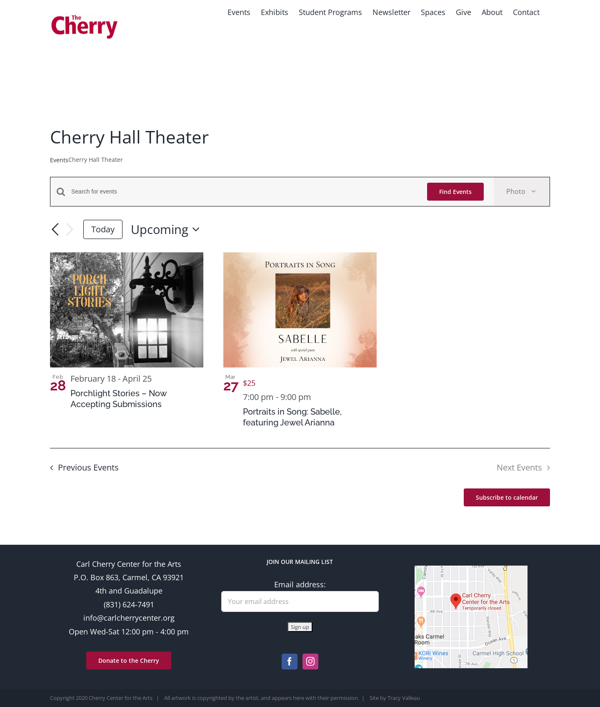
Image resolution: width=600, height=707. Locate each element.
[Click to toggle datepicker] (168, 229)
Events (59, 160)
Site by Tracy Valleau (395, 698)
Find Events (455, 192)
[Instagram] (310, 661)
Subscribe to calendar (507, 497)
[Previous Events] (55, 229)
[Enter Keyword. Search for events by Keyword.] (244, 192)
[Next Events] (70, 229)
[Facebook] (290, 661)
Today (103, 229)
